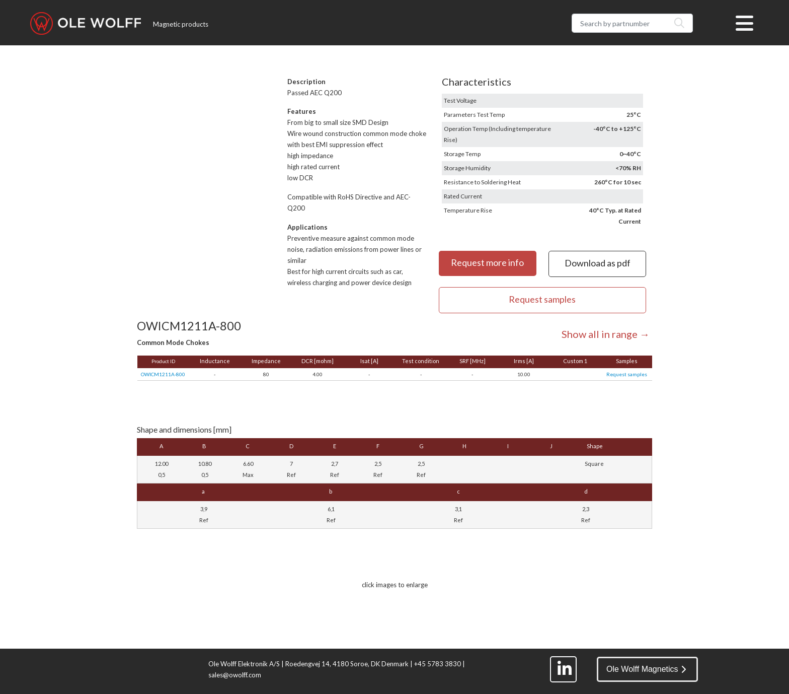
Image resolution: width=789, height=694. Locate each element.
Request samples (626, 374)
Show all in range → (606, 334)
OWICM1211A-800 (163, 374)
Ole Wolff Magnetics (646, 669)
